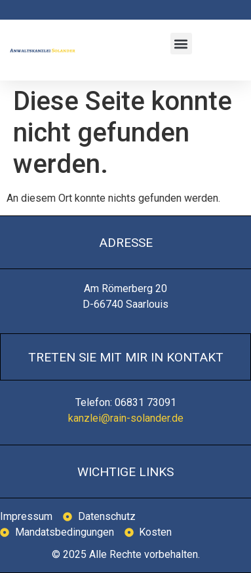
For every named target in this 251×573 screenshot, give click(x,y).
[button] (181, 43)
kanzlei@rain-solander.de (125, 418)
